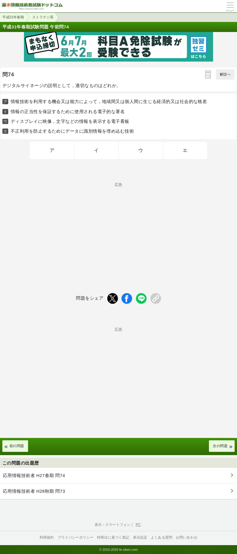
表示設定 (140, 537)
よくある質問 (161, 537)
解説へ (225, 74)
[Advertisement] (118, 228)
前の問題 (16, 446)
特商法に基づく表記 (113, 537)
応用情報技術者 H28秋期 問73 (34, 491)
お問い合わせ (186, 537)
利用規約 (47, 537)
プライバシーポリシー (76, 537)
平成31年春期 (13, 17)
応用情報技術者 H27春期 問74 (34, 475)
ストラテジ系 (42, 17)
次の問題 (220, 446)
